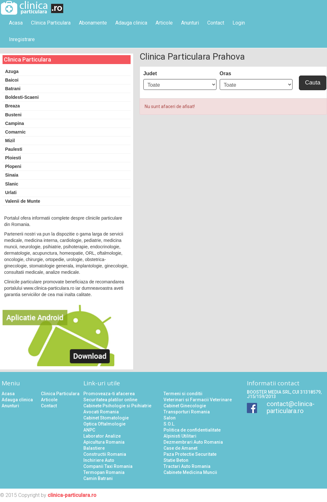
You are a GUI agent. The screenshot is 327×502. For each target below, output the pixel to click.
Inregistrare (22, 39)
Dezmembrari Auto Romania (193, 442)
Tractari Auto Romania (187, 466)
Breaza (12, 105)
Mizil (10, 140)
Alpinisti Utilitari (180, 436)
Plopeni (13, 166)
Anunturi (190, 23)
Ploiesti (13, 157)
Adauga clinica (131, 23)
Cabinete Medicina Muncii (190, 472)
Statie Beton (176, 460)
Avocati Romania (101, 412)
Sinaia (11, 175)
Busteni (13, 114)
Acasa (16, 23)
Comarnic (15, 132)
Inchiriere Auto (98, 460)
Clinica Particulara (51, 23)
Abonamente (93, 23)
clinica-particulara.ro (72, 495)
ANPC (89, 430)
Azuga (12, 71)
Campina (14, 123)
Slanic (11, 183)
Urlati (11, 192)
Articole (164, 23)
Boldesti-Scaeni (22, 97)
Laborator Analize (102, 436)
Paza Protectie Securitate (190, 454)
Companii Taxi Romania (108, 466)
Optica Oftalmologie (104, 424)
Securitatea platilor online (110, 399)
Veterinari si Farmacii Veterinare (198, 399)
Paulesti (13, 149)
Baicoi (12, 80)
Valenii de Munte (22, 201)
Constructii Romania (104, 454)
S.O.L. (169, 424)
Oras (225, 73)
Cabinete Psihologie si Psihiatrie (117, 406)
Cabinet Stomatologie (106, 418)
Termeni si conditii (183, 393)
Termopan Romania (104, 472)
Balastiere (94, 448)
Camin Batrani (98, 478)
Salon (170, 418)
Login (238, 23)
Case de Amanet (180, 448)
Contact (215, 23)
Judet (150, 73)
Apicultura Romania (104, 442)
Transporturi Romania (187, 412)
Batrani (12, 88)
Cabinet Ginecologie (185, 406)
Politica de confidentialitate (192, 430)
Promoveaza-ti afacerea (109, 393)
